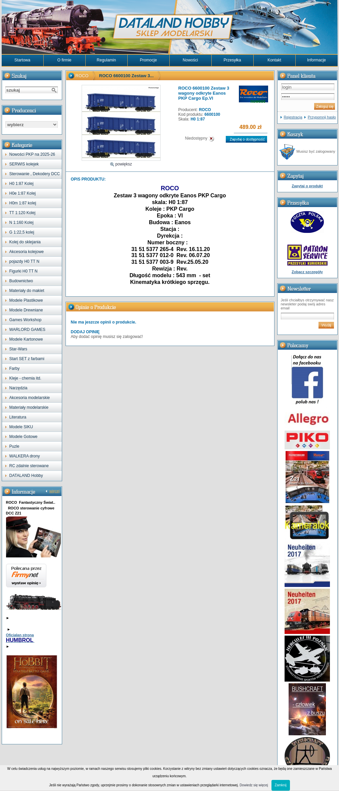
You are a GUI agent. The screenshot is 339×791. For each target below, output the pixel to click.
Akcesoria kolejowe (26, 251)
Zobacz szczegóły (307, 272)
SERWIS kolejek (24, 164)
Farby (14, 368)
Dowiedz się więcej (254, 785)
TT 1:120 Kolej (22, 212)
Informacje (316, 60)
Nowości (190, 60)
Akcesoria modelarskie (29, 397)
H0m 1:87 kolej (22, 203)
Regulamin (106, 60)
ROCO (82, 75)
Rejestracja (293, 117)
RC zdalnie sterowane (29, 465)
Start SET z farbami (26, 358)
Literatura (18, 417)
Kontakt (274, 60)
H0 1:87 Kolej (21, 183)
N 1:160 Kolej (21, 222)
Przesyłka (232, 60)
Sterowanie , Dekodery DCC (34, 173)
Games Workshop (25, 319)
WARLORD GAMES (27, 329)
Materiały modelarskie (29, 407)
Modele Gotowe (23, 436)
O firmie (64, 60)
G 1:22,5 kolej (21, 232)
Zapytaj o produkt (307, 186)
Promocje (148, 60)
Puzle (14, 446)
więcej (54, 491)
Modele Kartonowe (26, 339)
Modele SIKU (21, 427)
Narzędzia (18, 388)
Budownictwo (21, 281)
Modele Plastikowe (26, 300)
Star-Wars (18, 349)
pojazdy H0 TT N (24, 261)
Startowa (22, 60)
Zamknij (281, 785)
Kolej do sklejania (25, 242)
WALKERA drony (24, 456)
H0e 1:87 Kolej (22, 193)
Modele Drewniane (26, 310)
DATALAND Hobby (26, 475)
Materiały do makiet (26, 290)
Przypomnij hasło (322, 117)
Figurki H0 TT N (23, 271)
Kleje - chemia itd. (25, 378)
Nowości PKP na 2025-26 (32, 154)
